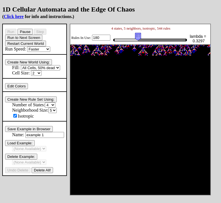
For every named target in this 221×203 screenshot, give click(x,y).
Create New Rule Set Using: (30, 99)
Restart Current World (25, 43)
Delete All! (42, 170)
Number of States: (33, 104)
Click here (13, 16)
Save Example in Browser (29, 129)
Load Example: (19, 143)
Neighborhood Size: (34, 110)
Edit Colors (16, 86)
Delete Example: (21, 157)
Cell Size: (26, 72)
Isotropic (23, 116)
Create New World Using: (28, 62)
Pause (25, 32)
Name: (38, 134)
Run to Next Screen (23, 38)
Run (10, 32)
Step (40, 32)
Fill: (36, 67)
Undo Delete (17, 170)
